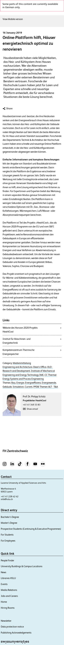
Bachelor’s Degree (10, 517)
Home (4, 601)
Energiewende (49, 382)
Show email (32, 409)
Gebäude (7, 387)
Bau (13, 382)
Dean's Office (39, 367)
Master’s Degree (9, 522)
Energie (20, 382)
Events (4, 584)
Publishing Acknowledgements (16, 632)
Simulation (18, 387)
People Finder (7, 560)
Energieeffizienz (33, 382)
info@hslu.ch (7, 499)
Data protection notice (12, 626)
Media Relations (9, 590)
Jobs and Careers (9, 596)
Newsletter (6, 620)
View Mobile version (13, 19)
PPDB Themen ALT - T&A (45, 387)
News (3, 572)
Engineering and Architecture (17, 367)
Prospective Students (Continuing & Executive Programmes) (31, 528)
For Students (7, 534)
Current (28, 387)
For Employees (8, 540)
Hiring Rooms (7, 607)
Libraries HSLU (8, 578)
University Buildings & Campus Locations (21, 566)
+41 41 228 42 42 (9, 496)
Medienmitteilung (22, 363)
